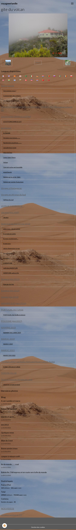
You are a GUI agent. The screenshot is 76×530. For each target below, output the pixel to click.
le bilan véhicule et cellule (11, 367)
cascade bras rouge (9, 148)
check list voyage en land (11, 384)
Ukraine (5, 217)
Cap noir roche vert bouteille (12, 167)
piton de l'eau (7, 152)
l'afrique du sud (8, 200)
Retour (38, 62)
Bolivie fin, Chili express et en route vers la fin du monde (24, 472)
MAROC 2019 (8, 344)
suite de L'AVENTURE (10, 268)
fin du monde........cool (10, 464)
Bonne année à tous (9, 448)
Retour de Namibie (9, 409)
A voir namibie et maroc (10, 401)
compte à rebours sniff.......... (12, 456)
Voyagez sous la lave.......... (11, 138)
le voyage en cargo (9, 234)
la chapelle (6, 133)
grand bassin (7, 172)
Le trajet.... (6, 258)
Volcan (5, 162)
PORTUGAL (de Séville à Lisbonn (14, 315)
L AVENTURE (7, 263)
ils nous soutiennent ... (10, 239)
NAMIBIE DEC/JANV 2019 (12, 333)
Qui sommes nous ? (9, 91)
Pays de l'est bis (8, 284)
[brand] (9, 3)
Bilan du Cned (7, 441)
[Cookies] (4, 525)
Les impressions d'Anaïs (11, 101)
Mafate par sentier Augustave (13, 182)
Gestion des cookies (38, 527)
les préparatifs (8, 253)
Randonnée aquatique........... (12, 143)
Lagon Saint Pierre (9, 157)
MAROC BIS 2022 (9, 355)
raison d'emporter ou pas (11, 248)
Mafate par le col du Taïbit (11, 177)
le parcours (7, 243)
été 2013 (5, 425)
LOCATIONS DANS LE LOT (12, 121)
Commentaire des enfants (12, 96)
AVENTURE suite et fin (11, 273)
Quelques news (7, 433)
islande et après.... (8, 417)
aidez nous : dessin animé (11, 229)
